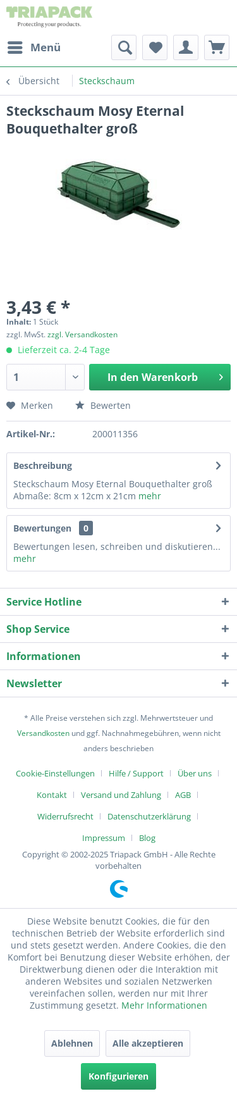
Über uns (195, 773)
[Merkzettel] (154, 47)
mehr (149, 496)
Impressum (103, 838)
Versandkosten (43, 733)
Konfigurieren (118, 1076)
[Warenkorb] (216, 47)
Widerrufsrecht (65, 816)
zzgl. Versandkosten (82, 334)
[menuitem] (33, 47)
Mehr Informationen (164, 1005)
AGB (183, 794)
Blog (147, 838)
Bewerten (103, 405)
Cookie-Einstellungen (55, 773)
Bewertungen (42, 528)
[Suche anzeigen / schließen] (124, 47)
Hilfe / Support (136, 773)
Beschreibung (42, 465)
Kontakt (52, 794)
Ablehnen (72, 1043)
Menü (34, 45)
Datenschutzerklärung (149, 816)
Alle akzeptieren (147, 1043)
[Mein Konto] (185, 47)
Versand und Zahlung (121, 794)
